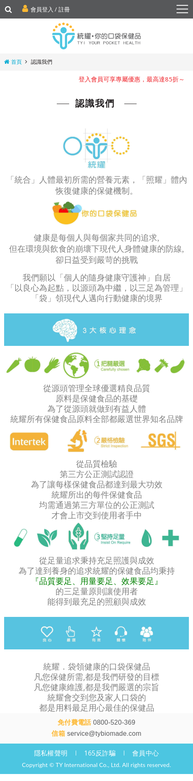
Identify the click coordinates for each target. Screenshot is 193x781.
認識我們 (41, 61)
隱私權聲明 (50, 747)
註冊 (64, 9)
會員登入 (41, 9)
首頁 (16, 61)
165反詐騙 (100, 747)
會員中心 (145, 747)
